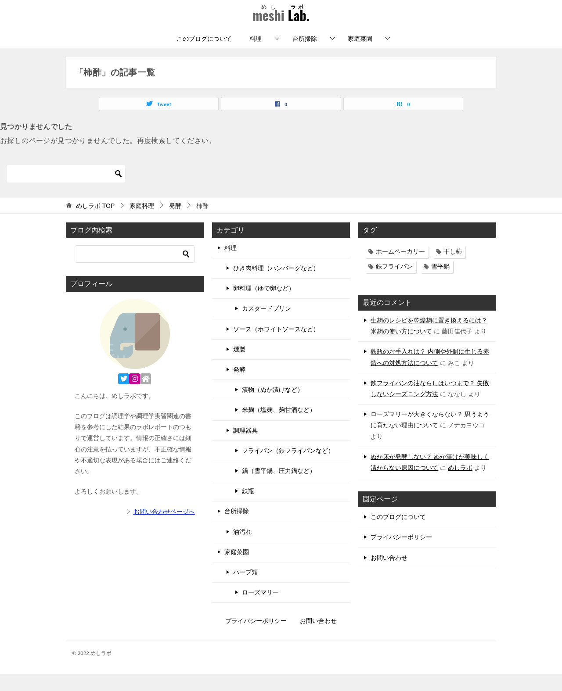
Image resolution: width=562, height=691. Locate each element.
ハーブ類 (245, 588)
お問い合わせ (389, 574)
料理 (255, 55)
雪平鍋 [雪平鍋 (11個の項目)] (440, 282)
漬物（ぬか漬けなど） (272, 406)
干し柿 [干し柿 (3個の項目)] (452, 268)
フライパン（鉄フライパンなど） (288, 467)
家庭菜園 (360, 55)
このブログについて (204, 55)
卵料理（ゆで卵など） (264, 304)
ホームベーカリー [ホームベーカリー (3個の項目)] (400, 268)
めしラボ (460, 484)
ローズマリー (260, 608)
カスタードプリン (266, 325)
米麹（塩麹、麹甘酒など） (279, 426)
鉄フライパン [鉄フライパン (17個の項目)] (394, 282)
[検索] (66, 190)
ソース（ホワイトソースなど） (276, 345)
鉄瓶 (248, 507)
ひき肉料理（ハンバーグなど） (276, 284)
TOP (95, 222)
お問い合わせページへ (164, 528)
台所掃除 (304, 55)
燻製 (239, 365)
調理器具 (245, 447)
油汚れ (242, 548)
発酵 (239, 386)
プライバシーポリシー (401, 553)
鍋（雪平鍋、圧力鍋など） (279, 487)
